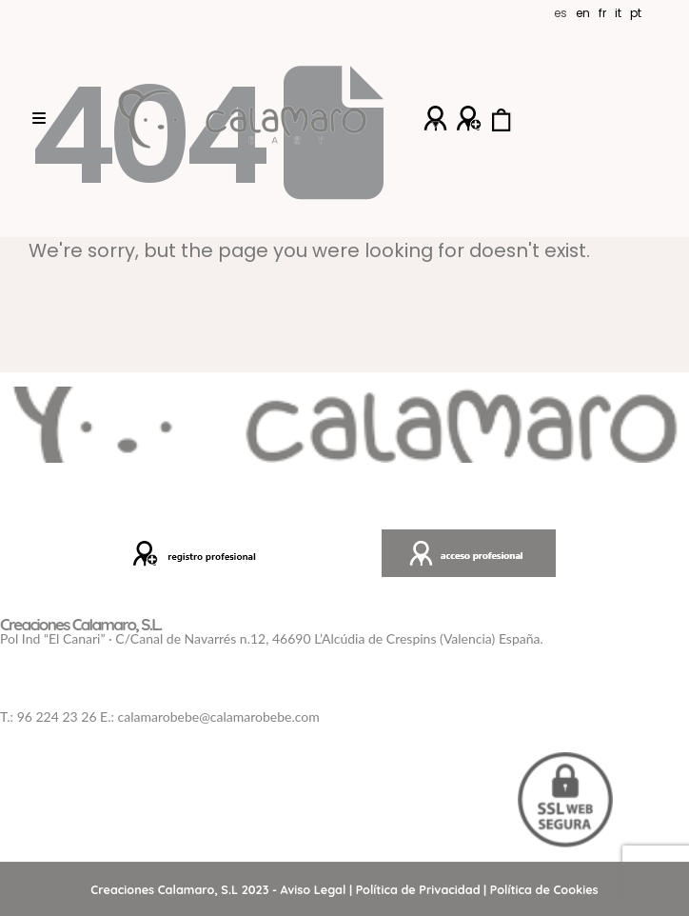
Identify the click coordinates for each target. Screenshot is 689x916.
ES (560, 13)
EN (583, 13)
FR (602, 13)
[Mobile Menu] (39, 119)
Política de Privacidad (418, 889)
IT (618, 13)
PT (635, 13)
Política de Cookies (544, 889)
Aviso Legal (313, 889)
